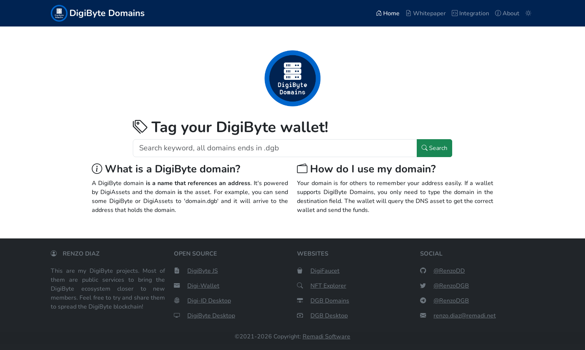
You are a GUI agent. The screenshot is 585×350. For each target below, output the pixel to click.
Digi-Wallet (203, 286)
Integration (470, 13)
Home (388, 13)
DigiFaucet (325, 271)
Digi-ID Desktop (209, 301)
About (507, 13)
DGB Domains (329, 301)
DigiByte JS (202, 271)
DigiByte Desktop (211, 316)
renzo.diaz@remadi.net (465, 316)
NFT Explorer (328, 286)
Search (434, 148)
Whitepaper (426, 13)
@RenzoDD (449, 271)
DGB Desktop (329, 316)
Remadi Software (326, 336)
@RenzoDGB (451, 286)
